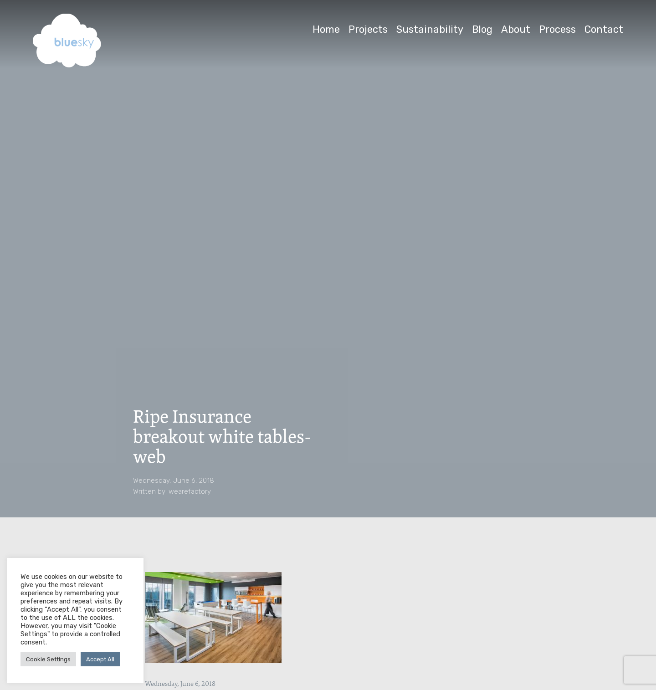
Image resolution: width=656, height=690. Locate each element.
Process (557, 29)
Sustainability (429, 29)
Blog (482, 29)
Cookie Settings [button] (48, 659)
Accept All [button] (100, 659)
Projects (368, 29)
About (515, 29)
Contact (603, 29)
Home (326, 29)
